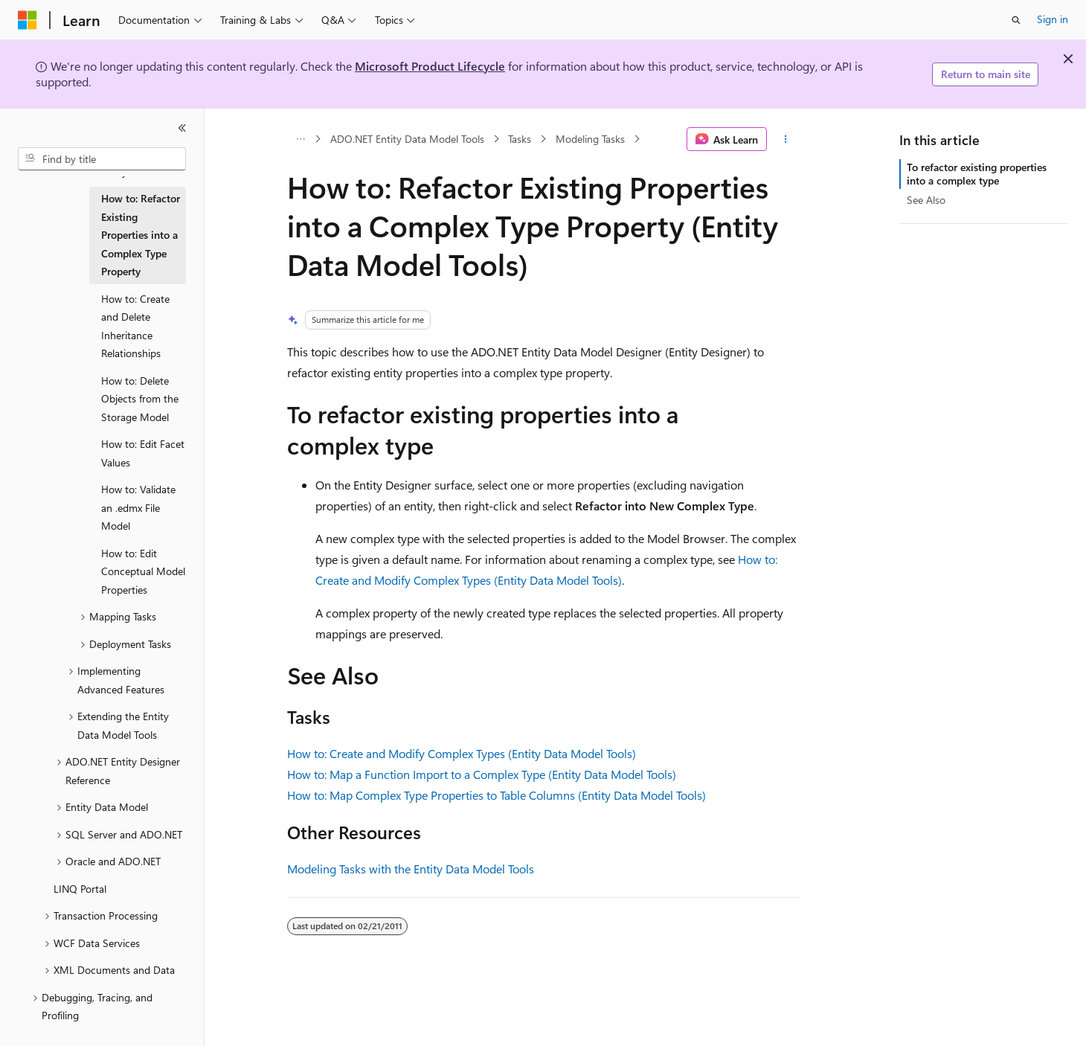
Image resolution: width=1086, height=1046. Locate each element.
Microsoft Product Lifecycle (430, 66)
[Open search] (1016, 20)
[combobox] (102, 159)
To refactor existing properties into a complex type (977, 173)
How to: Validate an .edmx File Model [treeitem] (138, 507)
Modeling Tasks (590, 139)
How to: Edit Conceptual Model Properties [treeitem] (143, 571)
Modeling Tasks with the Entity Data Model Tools (410, 868)
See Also (926, 200)
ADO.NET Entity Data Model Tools (407, 139)
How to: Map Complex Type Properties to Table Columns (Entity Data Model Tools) (496, 795)
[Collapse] (182, 128)
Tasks (519, 139)
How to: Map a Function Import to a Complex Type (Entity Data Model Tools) (481, 774)
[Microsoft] (27, 20)
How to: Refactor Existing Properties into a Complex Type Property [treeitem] (140, 234)
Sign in (1052, 19)
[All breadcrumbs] (300, 139)
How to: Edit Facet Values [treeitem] (142, 453)
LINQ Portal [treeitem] (80, 889)
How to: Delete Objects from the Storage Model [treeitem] (140, 398)
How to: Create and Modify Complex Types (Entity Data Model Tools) (461, 753)
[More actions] (786, 139)
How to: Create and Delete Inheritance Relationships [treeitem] (135, 326)
